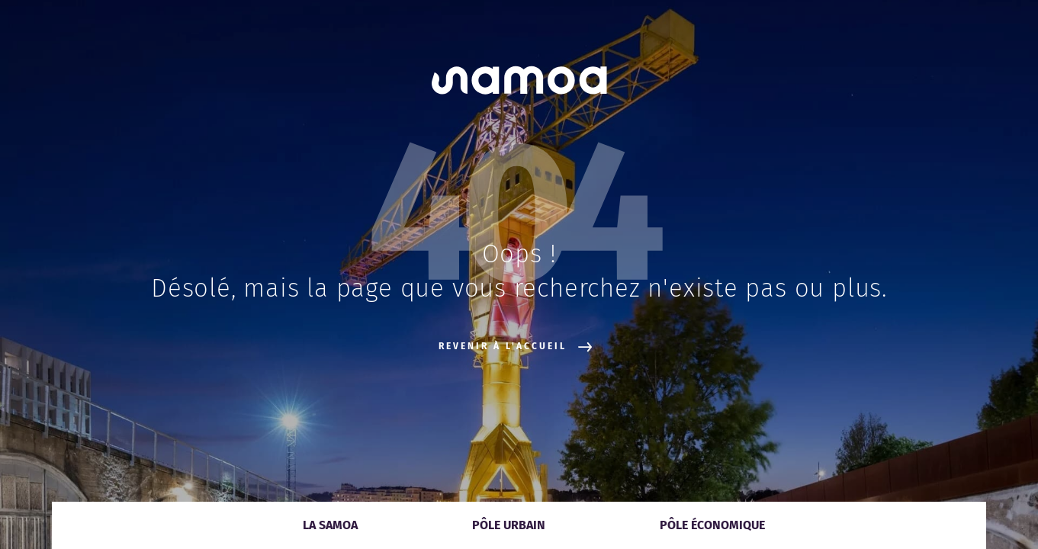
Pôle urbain (508, 525)
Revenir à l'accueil (515, 347)
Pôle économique (712, 525)
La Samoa (330, 525)
